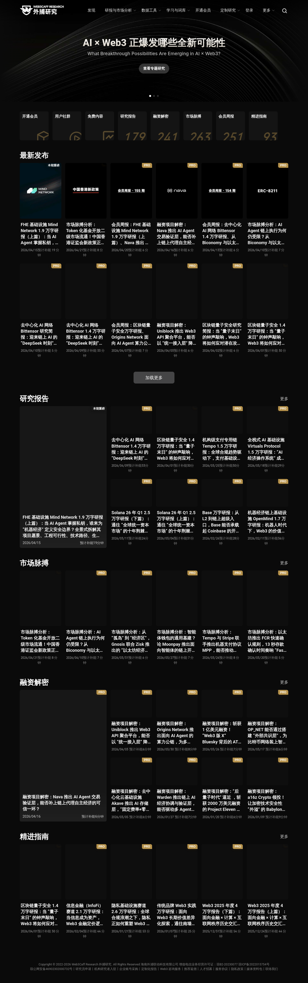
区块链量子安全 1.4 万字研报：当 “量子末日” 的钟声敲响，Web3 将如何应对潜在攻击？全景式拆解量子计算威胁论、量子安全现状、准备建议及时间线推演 (267, 334)
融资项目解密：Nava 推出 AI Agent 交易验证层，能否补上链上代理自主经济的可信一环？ (176, 234)
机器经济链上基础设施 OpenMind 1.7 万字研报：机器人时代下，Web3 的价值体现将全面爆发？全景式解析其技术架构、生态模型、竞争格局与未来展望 (267, 522)
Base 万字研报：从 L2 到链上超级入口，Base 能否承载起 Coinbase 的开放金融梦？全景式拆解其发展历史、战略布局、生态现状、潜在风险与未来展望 (221, 522)
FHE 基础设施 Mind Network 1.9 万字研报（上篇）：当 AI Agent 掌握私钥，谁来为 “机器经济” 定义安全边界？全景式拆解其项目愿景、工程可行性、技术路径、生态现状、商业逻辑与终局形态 (40, 234)
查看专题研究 (154, 69)
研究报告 (34, 398)
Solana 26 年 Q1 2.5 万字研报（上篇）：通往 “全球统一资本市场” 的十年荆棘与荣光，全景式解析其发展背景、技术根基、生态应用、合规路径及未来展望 (176, 522)
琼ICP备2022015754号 (255, 964)
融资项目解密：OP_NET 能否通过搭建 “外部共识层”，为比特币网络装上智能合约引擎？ (267, 733)
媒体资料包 (255, 969)
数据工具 (150, 10)
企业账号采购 (129, 969)
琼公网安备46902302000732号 (51, 969)
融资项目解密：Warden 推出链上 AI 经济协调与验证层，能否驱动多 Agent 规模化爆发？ (176, 801)
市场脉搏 (34, 563)
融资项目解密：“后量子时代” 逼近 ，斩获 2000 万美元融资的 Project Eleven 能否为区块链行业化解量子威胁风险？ (221, 801)
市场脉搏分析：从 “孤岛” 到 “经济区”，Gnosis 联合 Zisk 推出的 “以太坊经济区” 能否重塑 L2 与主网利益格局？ (131, 641)
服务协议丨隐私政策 (230, 969)
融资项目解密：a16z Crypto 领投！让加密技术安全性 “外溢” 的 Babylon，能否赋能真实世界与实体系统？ (267, 801)
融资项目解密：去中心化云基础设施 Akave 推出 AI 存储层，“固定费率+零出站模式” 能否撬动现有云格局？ (130, 801)
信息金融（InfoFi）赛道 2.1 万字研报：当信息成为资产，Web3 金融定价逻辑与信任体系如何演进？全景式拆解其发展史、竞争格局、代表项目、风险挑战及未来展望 (85, 915)
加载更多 (154, 377)
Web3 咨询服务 (171, 969)
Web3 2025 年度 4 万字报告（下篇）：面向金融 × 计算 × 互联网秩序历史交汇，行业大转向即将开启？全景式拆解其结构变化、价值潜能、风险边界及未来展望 (222, 915)
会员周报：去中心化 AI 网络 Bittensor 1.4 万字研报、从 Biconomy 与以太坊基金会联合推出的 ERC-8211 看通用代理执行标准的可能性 (221, 234)
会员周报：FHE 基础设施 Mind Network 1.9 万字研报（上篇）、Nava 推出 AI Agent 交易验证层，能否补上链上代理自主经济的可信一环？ (131, 234)
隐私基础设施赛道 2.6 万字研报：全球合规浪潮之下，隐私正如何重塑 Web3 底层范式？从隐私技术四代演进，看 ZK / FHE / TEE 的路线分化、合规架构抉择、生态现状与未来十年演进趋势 (131, 915)
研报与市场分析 (120, 10)
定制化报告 (149, 969)
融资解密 (34, 682)
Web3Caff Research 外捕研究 (91, 964)
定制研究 (229, 10)
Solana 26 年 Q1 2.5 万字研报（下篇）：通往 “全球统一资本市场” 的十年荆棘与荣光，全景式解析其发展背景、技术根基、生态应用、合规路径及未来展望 (130, 522)
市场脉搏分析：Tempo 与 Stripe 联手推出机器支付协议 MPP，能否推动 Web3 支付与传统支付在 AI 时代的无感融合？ (221, 641)
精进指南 (34, 836)
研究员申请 (84, 969)
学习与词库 (178, 10)
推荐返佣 (191, 969)
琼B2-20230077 (227, 964)
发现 (91, 10)
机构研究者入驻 (106, 969)
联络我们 (272, 969)
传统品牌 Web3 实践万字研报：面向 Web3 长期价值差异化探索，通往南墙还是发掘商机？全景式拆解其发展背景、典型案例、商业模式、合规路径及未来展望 (176, 915)
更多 (268, 10)
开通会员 (203, 10)
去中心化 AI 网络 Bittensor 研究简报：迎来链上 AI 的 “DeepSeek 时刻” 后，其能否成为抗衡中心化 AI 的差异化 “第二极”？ (40, 334)
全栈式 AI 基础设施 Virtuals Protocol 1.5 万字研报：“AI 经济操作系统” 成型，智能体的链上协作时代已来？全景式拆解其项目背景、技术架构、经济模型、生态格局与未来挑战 (267, 449)
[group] (34, 125)
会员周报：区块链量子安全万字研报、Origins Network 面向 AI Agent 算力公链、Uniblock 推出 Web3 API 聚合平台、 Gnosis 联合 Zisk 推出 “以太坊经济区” (130, 334)
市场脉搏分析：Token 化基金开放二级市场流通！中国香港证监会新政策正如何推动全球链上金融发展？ (85, 234)
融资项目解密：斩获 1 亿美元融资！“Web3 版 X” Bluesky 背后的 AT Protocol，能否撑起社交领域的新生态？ (221, 733)
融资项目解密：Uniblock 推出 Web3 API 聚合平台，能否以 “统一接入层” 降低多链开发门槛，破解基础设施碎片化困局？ (176, 334)
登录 (249, 10)
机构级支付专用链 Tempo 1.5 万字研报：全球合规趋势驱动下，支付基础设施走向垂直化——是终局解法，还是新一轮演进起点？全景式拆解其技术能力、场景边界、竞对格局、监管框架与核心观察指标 (221, 449)
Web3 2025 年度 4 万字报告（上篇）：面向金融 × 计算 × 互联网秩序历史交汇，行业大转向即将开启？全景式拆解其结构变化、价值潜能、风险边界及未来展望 (267, 915)
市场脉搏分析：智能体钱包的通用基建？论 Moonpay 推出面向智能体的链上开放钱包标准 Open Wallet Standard (176, 641)
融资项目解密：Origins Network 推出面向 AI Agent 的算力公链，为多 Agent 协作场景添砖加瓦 (176, 733)
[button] (150, 96)
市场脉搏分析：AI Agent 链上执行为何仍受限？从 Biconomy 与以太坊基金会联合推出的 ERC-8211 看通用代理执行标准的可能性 (267, 234)
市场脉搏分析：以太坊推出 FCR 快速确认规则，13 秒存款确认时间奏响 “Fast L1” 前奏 (267, 641)
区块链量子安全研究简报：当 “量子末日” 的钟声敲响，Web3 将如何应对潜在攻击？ (222, 334)
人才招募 (206, 969)
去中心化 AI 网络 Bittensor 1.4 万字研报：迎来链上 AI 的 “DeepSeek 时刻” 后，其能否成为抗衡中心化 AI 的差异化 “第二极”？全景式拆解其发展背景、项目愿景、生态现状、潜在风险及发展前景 (85, 334)
